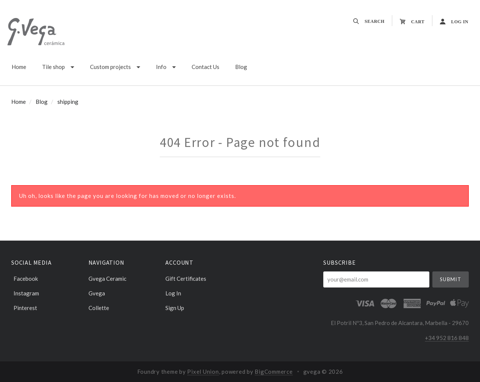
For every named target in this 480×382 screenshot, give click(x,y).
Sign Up (174, 307)
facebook (24, 278)
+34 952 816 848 (447, 337)
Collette (98, 307)
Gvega (96, 293)
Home (19, 66)
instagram (25, 293)
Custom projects (110, 66)
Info (161, 66)
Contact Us (205, 66)
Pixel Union (203, 371)
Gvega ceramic (107, 278)
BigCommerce (273, 371)
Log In (173, 293)
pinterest (24, 307)
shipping (67, 101)
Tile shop (53, 66)
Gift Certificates (185, 278)
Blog (241, 66)
